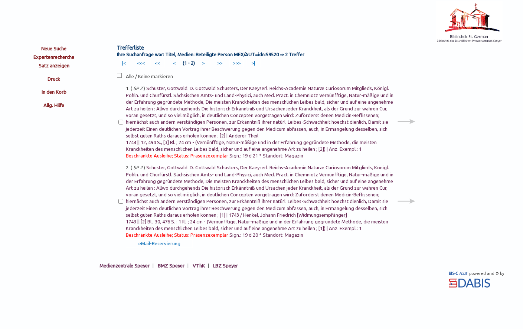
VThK (199, 265)
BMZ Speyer (171, 265)
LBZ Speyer (225, 265)
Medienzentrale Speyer (124, 265)
